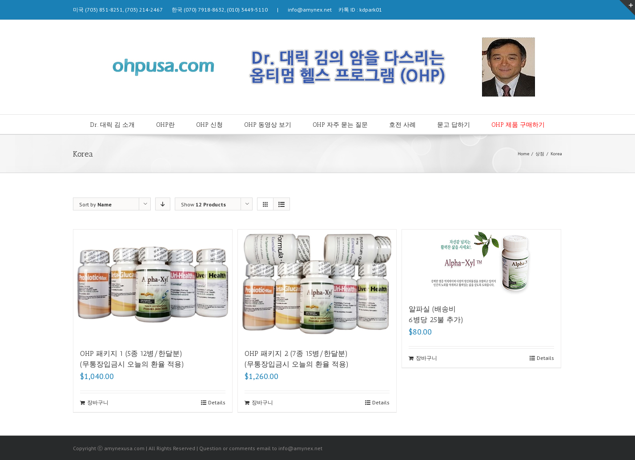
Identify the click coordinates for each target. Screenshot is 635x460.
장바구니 (98, 402)
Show (203, 204)
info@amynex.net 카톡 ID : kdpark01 (331, 9)
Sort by (95, 204)
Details (216, 402)
